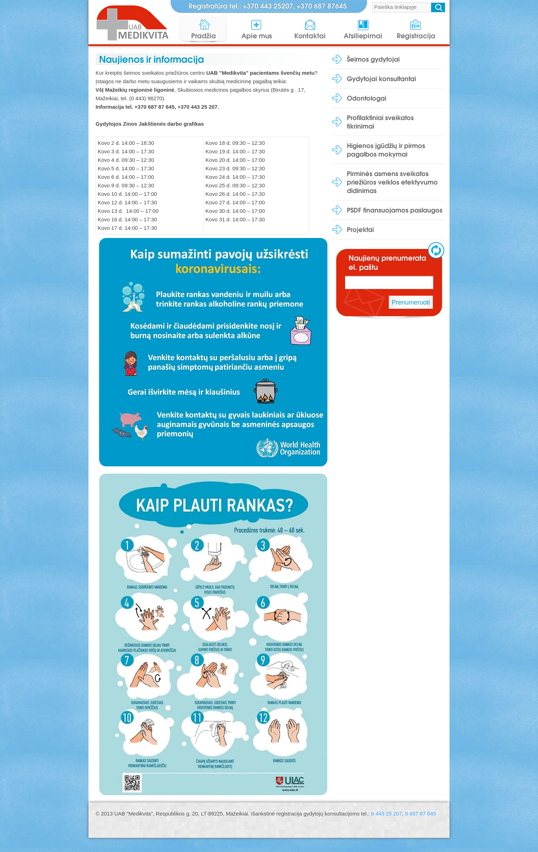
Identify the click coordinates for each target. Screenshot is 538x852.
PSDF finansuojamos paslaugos (394, 210)
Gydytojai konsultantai (381, 79)
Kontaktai (310, 36)
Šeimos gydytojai (373, 59)
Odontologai (366, 98)
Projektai (360, 229)
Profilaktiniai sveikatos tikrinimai (380, 122)
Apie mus (256, 36)
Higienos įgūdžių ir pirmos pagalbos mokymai (386, 150)
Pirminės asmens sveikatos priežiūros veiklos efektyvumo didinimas (392, 182)
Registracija (416, 36)
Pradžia (203, 36)
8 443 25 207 (386, 814)
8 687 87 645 (420, 814)
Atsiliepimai (363, 36)
